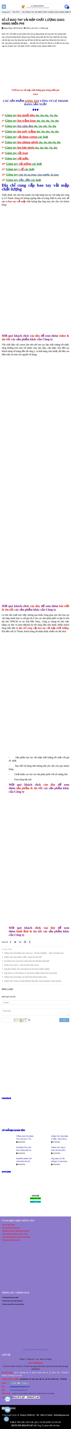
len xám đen (25, 126)
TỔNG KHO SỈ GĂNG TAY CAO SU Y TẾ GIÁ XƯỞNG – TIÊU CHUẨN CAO (34, 953)
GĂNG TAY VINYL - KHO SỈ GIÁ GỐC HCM (21, 965)
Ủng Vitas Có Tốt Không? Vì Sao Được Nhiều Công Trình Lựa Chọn (30, 973)
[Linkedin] (20, 942)
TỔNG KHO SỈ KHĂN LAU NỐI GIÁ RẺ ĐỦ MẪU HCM (25, 977)
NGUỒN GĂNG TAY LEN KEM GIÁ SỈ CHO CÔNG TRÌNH (27, 969)
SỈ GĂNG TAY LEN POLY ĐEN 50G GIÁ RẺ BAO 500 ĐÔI (26, 961)
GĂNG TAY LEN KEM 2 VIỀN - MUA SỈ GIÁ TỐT (23, 957)
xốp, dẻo (24, 180)
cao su (39, 174)
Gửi (64, 1020)
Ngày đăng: (7, 28)
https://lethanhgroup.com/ (18, 1390)
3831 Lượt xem (31, 28)
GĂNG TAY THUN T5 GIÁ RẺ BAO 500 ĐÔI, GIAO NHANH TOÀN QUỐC (32, 981)
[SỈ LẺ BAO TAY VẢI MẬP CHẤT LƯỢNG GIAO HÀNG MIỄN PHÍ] (35, 7)
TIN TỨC (16, 12)
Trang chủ (6, 12)
